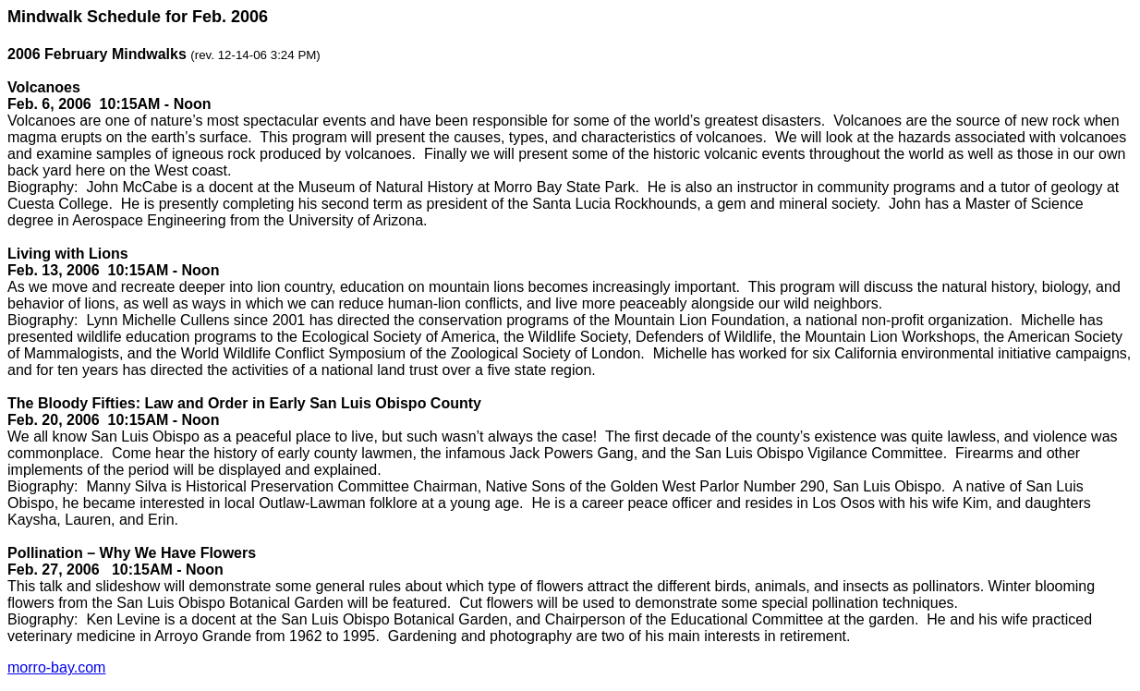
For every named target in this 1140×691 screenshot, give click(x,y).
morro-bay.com (56, 667)
